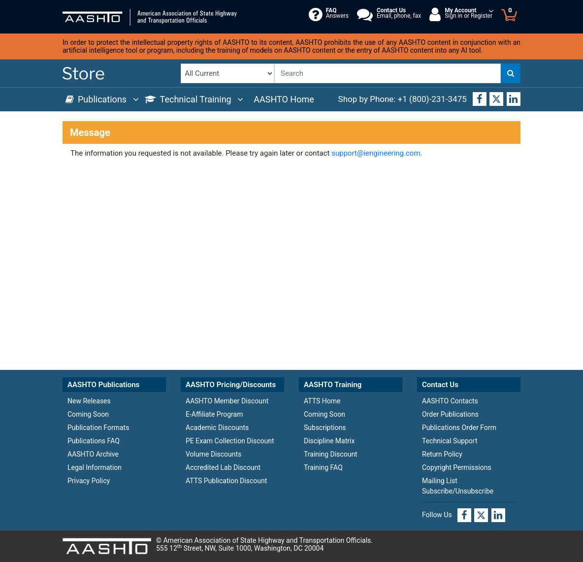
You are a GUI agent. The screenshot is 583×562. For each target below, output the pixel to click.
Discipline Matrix (329, 441)
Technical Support (450, 441)
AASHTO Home (284, 99)
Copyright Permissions (456, 467)
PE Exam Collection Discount (230, 441)
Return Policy (442, 454)
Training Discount (330, 454)
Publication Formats (98, 427)
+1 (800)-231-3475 (432, 99)
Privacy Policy (88, 481)
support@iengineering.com (375, 153)
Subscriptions (325, 427)
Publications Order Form (459, 427)
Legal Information (94, 467)
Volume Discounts (213, 454)
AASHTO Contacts (450, 401)
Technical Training (194, 99)
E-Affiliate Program (214, 414)
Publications (102, 99)
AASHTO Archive (93, 454)
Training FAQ (323, 467)
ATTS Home (322, 401)
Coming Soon (88, 414)
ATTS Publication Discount (226, 481)
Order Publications (450, 414)
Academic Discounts (217, 427)
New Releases (89, 401)
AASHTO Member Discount (227, 401)
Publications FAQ (93, 441)
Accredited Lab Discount (223, 467)
